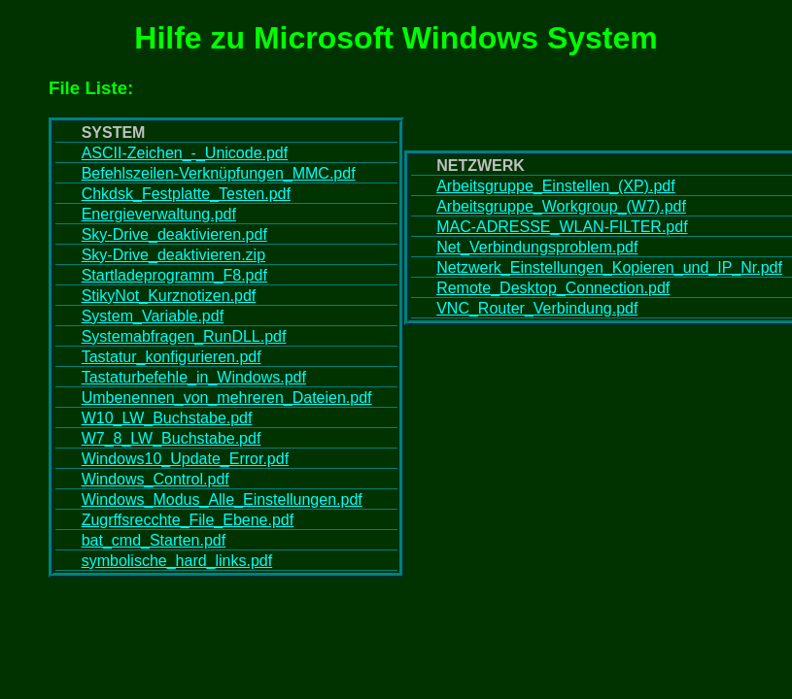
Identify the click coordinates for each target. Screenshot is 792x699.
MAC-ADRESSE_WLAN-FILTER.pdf (561, 226)
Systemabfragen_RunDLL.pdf (184, 336)
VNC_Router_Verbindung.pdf (536, 308)
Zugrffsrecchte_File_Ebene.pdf (188, 520)
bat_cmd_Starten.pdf (154, 540)
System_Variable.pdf (153, 316)
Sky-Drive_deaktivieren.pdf (174, 234)
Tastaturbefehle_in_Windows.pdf (194, 377)
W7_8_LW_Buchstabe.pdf (171, 438)
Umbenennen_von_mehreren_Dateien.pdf (227, 397)
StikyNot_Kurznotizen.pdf (169, 295)
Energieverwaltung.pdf (159, 214)
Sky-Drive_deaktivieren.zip (173, 255)
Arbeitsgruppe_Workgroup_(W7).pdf (561, 206)
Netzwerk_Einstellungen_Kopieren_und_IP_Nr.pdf (609, 267)
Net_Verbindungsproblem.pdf (536, 247)
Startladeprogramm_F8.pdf (174, 275)
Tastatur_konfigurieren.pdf (171, 357)
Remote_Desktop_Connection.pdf (553, 288)
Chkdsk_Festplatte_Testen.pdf (186, 193)
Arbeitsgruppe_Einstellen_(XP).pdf (555, 186)
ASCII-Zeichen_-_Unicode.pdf (185, 153)
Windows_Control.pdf (155, 479)
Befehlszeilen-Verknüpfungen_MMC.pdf (219, 173)
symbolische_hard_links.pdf (177, 560)
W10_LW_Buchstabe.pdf (167, 418)
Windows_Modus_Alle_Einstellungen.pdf (222, 499)
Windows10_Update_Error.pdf (185, 458)
